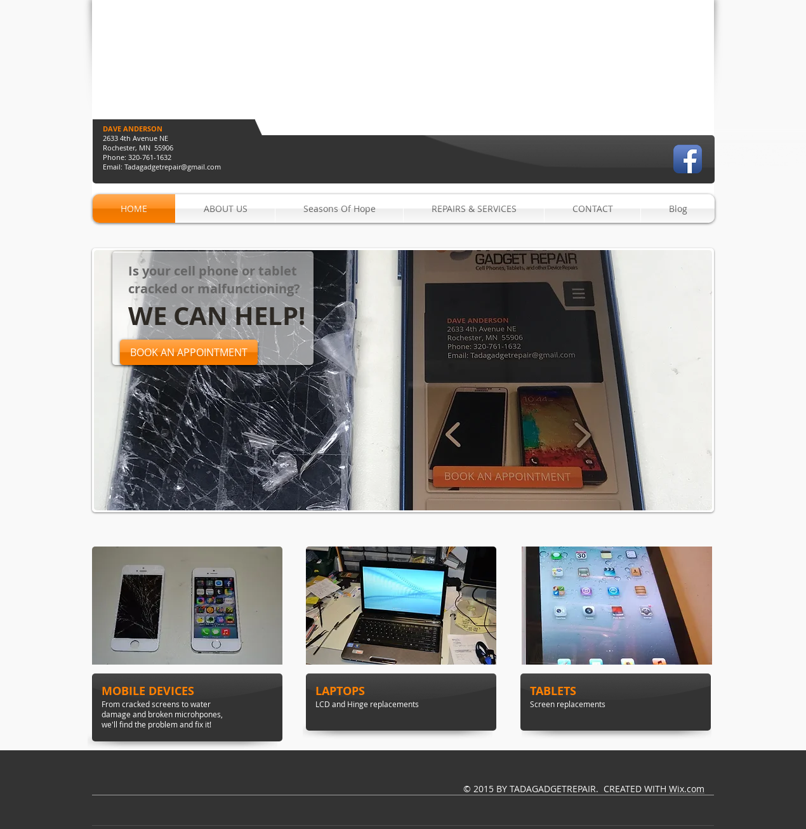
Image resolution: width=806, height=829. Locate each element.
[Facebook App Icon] (687, 159)
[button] (403, 380)
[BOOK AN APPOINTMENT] (189, 352)
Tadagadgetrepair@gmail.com (172, 166)
